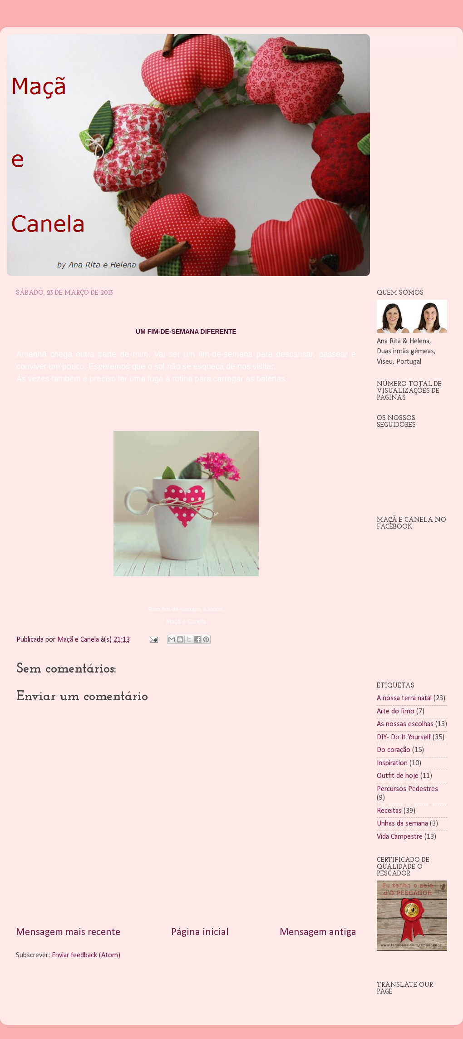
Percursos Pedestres (407, 789)
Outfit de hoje (398, 776)
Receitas (389, 811)
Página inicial (200, 932)
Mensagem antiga (318, 932)
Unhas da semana (402, 823)
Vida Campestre (400, 837)
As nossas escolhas (405, 724)
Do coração (393, 750)
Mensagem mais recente (68, 932)
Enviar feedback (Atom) (86, 955)
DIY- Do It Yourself (404, 737)
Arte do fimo (395, 711)
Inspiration (392, 763)
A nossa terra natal (404, 698)
